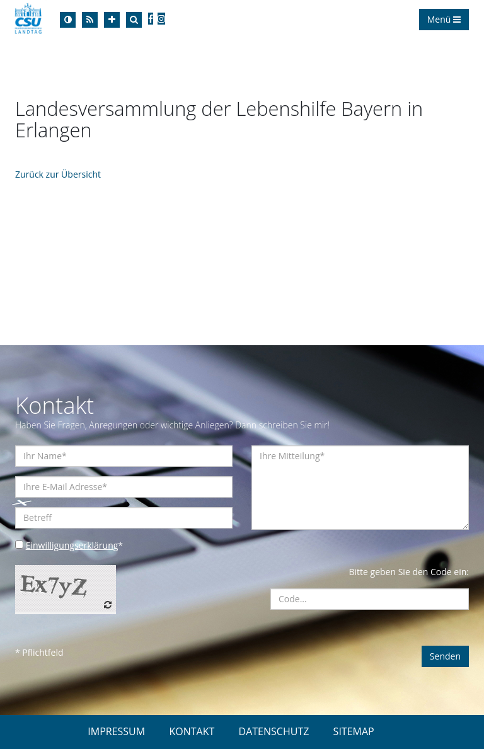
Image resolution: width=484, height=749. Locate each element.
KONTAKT (191, 731)
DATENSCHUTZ (274, 731)
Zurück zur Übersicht (58, 174)
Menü (444, 19)
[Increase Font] (112, 20)
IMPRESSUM (116, 731)
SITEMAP (353, 731)
